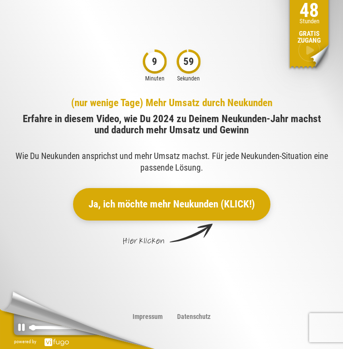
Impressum (148, 316)
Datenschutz (193, 316)
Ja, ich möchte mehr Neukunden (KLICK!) (172, 204)
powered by (44, 341)
